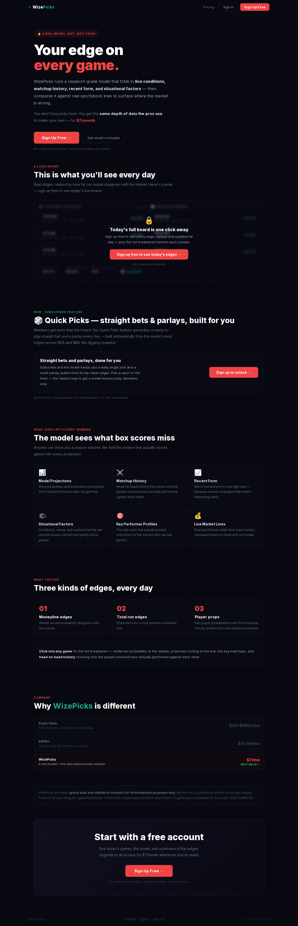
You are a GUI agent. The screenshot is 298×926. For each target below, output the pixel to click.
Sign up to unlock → (233, 372)
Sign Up (159, 919)
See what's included (103, 138)
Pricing (208, 7)
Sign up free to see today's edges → (149, 254)
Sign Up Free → (56, 138)
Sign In (228, 7)
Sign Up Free (254, 7)
